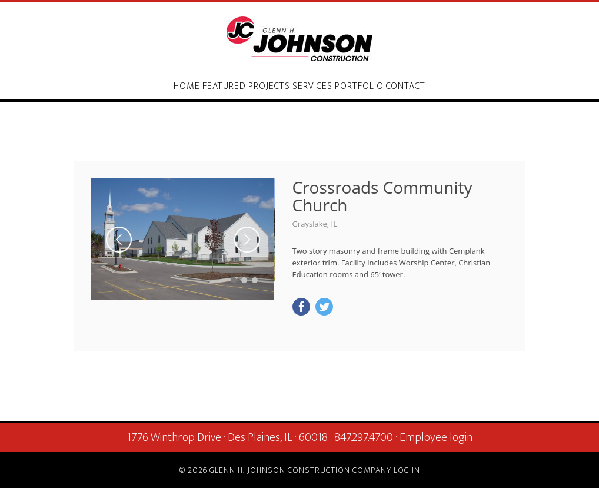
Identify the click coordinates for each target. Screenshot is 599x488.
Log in (407, 470)
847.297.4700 (363, 437)
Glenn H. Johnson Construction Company (299, 38)
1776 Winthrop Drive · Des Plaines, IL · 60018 (227, 437)
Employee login (436, 437)
